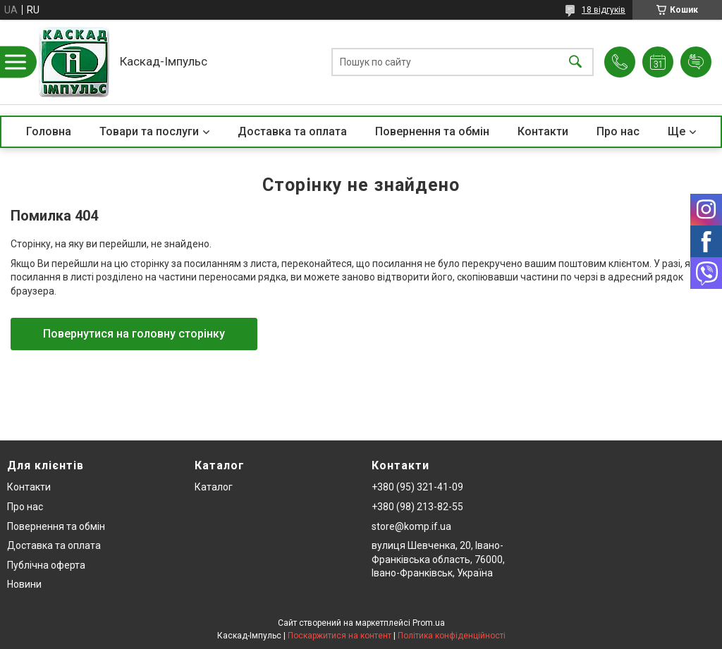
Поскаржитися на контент (339, 636)
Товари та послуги (149, 131)
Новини (24, 584)
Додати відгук (695, 62)
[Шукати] (575, 62)
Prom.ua (428, 623)
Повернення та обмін (432, 131)
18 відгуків (603, 10)
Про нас (618, 131)
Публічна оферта (46, 565)
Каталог (214, 487)
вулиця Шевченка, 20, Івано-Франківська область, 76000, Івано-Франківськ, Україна (438, 559)
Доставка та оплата (292, 131)
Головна (48, 131)
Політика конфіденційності (452, 636)
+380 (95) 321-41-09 (417, 487)
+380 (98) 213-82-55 (417, 506)
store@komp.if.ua (411, 526)
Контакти (543, 131)
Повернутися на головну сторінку (134, 333)
